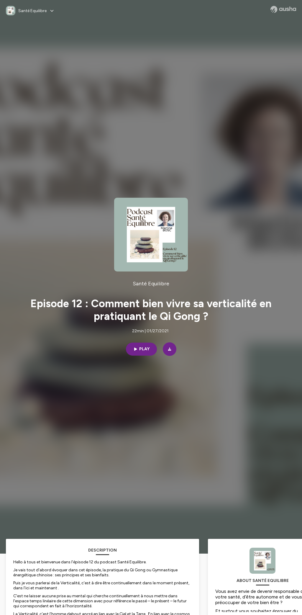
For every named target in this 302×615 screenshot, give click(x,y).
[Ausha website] (283, 9)
